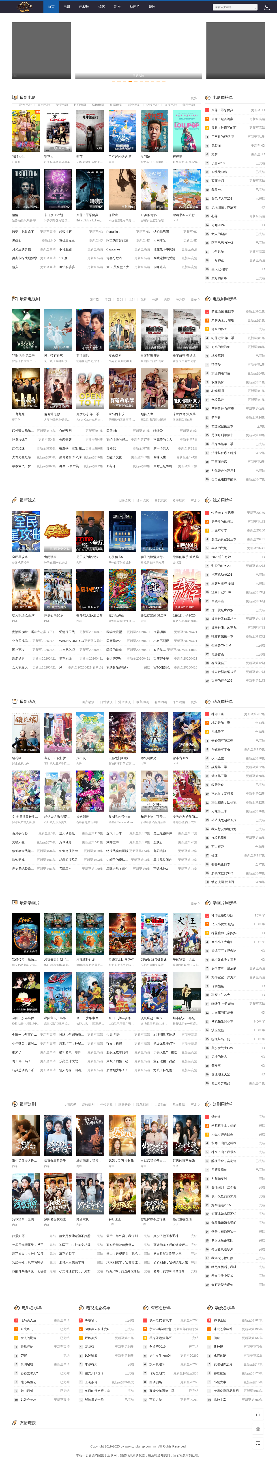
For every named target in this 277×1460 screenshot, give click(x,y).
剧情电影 (116, 104)
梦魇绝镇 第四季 (235, 311)
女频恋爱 (70, 1104)
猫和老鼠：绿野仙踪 (81, 1052)
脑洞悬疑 (124, 1104)
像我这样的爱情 (175, 258)
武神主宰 (128, 842)
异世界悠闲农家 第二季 (175, 860)
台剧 (119, 299)
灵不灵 (81, 758)
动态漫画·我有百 (235, 882)
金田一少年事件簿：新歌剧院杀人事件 (135, 1018)
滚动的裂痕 (81, 1254)
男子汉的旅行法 (87, 557)
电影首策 (235, 654)
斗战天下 (235, 732)
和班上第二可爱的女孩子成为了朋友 (166, 817)
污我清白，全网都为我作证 (31, 1219)
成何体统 (235, 1356)
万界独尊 (81, 842)
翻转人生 (147, 414)
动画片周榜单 (225, 903)
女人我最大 (34, 667)
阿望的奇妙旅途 (128, 240)
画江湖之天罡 (235, 1074)
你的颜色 (235, 986)
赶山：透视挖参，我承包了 (128, 1254)
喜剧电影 (43, 104)
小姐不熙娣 (175, 641)
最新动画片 (30, 903)
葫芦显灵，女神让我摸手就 (34, 1254)
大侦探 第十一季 (34, 632)
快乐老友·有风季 (235, 513)
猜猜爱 (175, 431)
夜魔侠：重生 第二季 (81, 448)
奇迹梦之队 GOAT (121, 959)
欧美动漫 (142, 702)
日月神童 (235, 260)
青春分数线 (128, 258)
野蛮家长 (82, 1219)
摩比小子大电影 (235, 942)
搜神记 (128, 448)
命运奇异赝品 (235, 1083)
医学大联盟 (128, 632)
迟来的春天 (235, 329)
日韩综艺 (161, 500)
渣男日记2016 (235, 592)
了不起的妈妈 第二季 (123, 156)
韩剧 (155, 299)
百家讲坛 (171, 1400)
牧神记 (235, 1347)
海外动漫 (179, 702)
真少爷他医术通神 (175, 1236)
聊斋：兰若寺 (235, 995)
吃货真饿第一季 (235, 636)
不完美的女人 (175, 439)
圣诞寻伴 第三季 (235, 409)
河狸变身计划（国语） (59, 959)
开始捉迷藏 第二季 (154, 615)
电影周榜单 (223, 97)
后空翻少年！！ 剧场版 (128, 1070)
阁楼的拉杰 (235, 1057)
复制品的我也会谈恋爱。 (126, 817)
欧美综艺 (179, 500)
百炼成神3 (175, 869)
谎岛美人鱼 (42, 1320)
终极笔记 (235, 356)
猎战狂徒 (42, 1347)
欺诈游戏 (34, 860)
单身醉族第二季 (235, 444)
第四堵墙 (42, 1364)
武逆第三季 (235, 776)
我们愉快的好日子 (128, 439)
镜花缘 (16, 758)
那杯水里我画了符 (81, 1262)
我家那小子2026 (184, 615)
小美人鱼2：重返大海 (175, 1052)
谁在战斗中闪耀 (175, 249)
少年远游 (235, 252)
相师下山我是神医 (235, 1143)
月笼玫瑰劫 (235, 1170)
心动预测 (81, 431)
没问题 (145, 156)
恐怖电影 (98, 104)
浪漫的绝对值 (235, 373)
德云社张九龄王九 (235, 628)
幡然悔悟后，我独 (235, 1267)
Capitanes (128, 249)
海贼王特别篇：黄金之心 (175, 1070)
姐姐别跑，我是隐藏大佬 (175, 1262)
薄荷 (79, 156)
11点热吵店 (81, 650)
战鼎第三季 (235, 767)
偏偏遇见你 (52, 414)
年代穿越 (106, 1104)
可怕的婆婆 (81, 267)
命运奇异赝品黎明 (235, 1391)
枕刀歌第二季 (235, 723)
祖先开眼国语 (106, 1373)
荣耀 (42, 1356)
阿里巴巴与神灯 (235, 243)
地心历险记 (42, 1382)
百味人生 (175, 457)
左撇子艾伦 (128, 457)
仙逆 (235, 855)
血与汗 (128, 466)
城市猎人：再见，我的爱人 (191, 1018)
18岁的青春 (149, 215)
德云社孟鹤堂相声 (235, 619)
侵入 (34, 267)
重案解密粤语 (150, 355)
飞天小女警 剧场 (235, 924)
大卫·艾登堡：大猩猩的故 (128, 267)
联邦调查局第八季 (34, 431)
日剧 (131, 299)
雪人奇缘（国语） (81, 1070)
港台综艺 (142, 500)
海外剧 (180, 299)
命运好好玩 (128, 658)
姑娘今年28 (42, 1400)
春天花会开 (235, 663)
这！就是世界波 (235, 610)
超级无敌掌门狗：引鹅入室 (128, 1052)
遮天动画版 (81, 833)
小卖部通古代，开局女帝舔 (81, 1271)
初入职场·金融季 (23, 615)
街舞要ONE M (235, 645)
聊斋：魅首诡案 (34, 232)
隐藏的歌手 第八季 (186, 557)
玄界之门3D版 (118, 758)
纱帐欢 (235, 1117)
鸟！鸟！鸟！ (34, 1061)
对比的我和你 (235, 347)
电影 (67, 6)
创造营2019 (171, 1347)
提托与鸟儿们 (235, 1039)
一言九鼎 (18, 414)
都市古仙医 (181, 758)
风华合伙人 (81, 667)
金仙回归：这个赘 (235, 1187)
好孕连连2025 (235, 1205)
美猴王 (235, 1066)
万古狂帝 (235, 847)
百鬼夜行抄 (34, 833)
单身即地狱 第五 (171, 1338)
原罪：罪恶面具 (87, 215)
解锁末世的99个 (235, 873)
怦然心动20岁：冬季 (58, 615)
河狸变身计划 (85, 959)
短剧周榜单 (223, 1104)
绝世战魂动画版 (128, 851)
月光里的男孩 (34, 249)
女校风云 (235, 400)
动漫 (117, 6)
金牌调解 (175, 632)
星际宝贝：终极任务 (58, 1018)
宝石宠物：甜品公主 (175, 1061)
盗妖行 (175, 842)
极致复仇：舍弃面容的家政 (34, 466)
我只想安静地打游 (235, 829)
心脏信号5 (116, 557)
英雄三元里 (81, 240)
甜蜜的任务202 (235, 566)
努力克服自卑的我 (235, 479)
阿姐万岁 (34, 650)
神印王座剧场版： (235, 915)
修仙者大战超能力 (34, 851)
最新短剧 (28, 1104)
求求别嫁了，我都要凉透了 (128, 1262)
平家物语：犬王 (184, 959)
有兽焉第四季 (235, 864)
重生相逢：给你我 (235, 802)
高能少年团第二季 (171, 1391)
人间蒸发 (175, 240)
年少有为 (106, 1364)
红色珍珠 (34, 448)
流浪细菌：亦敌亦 (235, 207)
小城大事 (235, 1382)
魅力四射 (42, 1391)
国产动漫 (88, 702)
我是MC (235, 190)
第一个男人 (175, 448)
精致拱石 (81, 232)
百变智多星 (175, 658)
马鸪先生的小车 (235, 1021)
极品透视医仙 (182, 1219)
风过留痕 (106, 1356)
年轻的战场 (235, 548)
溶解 (15, 215)
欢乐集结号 (175, 650)
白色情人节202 (235, 198)
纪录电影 (152, 104)
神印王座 (235, 714)
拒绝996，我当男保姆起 (128, 1271)
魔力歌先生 (116, 615)
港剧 (108, 299)
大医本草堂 (235, 530)
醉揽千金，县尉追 (235, 1161)
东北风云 (42, 1329)
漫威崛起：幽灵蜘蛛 (155, 1018)
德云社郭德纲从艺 (235, 672)
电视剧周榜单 (225, 299)
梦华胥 (235, 417)
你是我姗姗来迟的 (235, 1223)
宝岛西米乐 (116, 414)
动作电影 (25, 104)
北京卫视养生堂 (34, 641)
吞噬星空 (81, 869)
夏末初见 (115, 355)
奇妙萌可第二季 (235, 741)
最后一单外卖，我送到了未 (128, 1236)
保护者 (113, 215)
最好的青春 (235, 278)
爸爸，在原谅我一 (235, 1231)
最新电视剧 (30, 299)
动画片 (135, 6)
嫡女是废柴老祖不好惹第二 (81, 1236)
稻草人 (49, 156)
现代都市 (142, 1104)
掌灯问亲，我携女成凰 (92, 1160)
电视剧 (84, 6)
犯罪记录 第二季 (23, 355)
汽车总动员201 (235, 575)
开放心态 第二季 (87, 414)
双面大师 (235, 181)
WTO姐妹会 (175, 667)
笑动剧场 (81, 658)
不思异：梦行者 (235, 793)
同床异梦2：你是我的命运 (128, 641)
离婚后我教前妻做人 (128, 1245)
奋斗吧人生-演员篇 (89, 615)
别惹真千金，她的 (235, 1125)
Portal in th (128, 232)
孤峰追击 (175, 267)
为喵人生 (34, 842)
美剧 (167, 299)
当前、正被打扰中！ (58, 758)
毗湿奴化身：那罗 (235, 960)
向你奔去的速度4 (235, 471)
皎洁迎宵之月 (235, 1364)
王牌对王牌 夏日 (235, 583)
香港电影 (170, 104)
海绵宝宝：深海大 (235, 977)
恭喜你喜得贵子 (55, 1160)
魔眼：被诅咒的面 (235, 128)
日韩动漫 (106, 702)
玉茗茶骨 (106, 1382)
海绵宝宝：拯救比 (235, 951)
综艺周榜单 (223, 500)
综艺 (101, 6)
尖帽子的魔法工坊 (128, 860)
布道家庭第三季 (235, 426)
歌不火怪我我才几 (235, 1196)
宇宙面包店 (235, 462)
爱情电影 (62, 104)
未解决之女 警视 (235, 320)
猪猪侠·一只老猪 (235, 1004)
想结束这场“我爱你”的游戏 (62, 817)
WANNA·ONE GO (81, 641)
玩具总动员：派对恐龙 (34, 1070)
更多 (196, 98)
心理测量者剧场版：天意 (175, 1035)
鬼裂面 (34, 240)
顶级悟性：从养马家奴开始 (34, 1262)
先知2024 (235, 225)
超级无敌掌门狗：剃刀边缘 (175, 1043)
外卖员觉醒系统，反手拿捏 (34, 1245)
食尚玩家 (50, 557)
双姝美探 (235, 382)
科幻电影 (80, 104)
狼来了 (34, 1052)
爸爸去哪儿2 (42, 1373)
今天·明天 (128, 1035)
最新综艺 (28, 500)
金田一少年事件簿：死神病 (34, 1035)
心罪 (235, 216)
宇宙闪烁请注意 (171, 1329)
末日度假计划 (53, 215)
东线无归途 (235, 172)
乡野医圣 (115, 1219)
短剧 (152, 6)
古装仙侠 (161, 1104)
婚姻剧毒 (82, 817)
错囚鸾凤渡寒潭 (235, 1249)
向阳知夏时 (235, 1179)
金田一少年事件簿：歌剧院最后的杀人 (38, 1018)
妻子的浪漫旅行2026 (155, 557)
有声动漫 (161, 702)
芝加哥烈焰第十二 (235, 435)
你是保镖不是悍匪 (153, 1219)
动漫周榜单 (223, 701)
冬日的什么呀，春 (106, 1391)
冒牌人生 (18, 156)
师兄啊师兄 (148, 758)
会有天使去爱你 (235, 1285)
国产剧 (94, 299)
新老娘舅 (34, 658)
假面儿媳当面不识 (235, 1214)
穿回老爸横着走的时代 (59, 1219)
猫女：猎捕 (128, 1043)
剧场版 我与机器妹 (154, 959)
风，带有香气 (53, 355)
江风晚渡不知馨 (184, 1160)
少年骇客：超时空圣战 (34, 1043)
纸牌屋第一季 (106, 1400)
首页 (51, 6)
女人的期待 (235, 234)
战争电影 (134, 104)
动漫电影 (189, 104)
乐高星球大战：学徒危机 (81, 1061)
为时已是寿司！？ (175, 466)
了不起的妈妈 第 (235, 137)
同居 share (128, 431)
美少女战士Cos (235, 1048)
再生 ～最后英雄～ (81, 466)
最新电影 (28, 97)
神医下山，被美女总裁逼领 (81, 1245)
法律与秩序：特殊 (235, 453)
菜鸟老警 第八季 (81, 457)
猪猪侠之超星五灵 (235, 820)
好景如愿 (34, 1236)
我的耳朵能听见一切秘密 (34, 1271)
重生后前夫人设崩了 (26, 1160)
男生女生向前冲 (171, 1356)
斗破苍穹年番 (235, 749)
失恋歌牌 (81, 439)
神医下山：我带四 (235, 1152)
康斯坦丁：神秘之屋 (81, 1043)
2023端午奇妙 (235, 557)
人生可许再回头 (235, 1134)
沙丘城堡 (235, 1030)
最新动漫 (28, 701)
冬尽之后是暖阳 (235, 1240)
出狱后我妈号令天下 (155, 1160)
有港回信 (82, 355)
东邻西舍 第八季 (184, 414)
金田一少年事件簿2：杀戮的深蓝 (99, 1018)
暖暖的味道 (128, 650)
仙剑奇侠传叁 (81, 851)
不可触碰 (81, 249)
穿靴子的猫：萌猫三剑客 (128, 1061)
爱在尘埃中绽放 (235, 1276)
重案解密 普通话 (184, 355)
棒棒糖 (177, 156)
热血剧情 (179, 1104)
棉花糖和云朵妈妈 (235, 933)
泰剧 (143, 299)
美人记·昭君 (235, 269)
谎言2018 (235, 163)
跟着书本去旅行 (184, 215)
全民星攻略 (20, 557)
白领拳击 (235, 601)
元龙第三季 (235, 811)
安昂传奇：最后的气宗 (27, 959)
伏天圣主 (235, 758)
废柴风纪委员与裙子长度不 (34, 869)
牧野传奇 (235, 785)
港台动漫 (124, 702)
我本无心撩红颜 (235, 1258)
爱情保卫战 (81, 632)
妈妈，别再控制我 (121, 1160)
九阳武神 (175, 851)
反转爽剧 (88, 1104)
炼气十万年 (128, 833)
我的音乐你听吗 (128, 667)
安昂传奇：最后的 (235, 968)
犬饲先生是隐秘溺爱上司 (34, 457)
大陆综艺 (124, 500)
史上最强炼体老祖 (175, 833)
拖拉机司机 (235, 838)
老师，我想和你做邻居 (175, 1271)
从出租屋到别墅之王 (175, 1254)
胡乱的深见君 (81, 860)
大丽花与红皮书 (235, 1012)
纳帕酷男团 (175, 232)
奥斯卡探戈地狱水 (34, 258)
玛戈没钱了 (34, 439)
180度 (81, 258)
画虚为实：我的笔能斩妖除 (175, 1245)
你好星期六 (171, 1373)
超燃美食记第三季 (235, 539)
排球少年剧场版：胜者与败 (81, 1035)
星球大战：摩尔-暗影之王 (128, 869)
